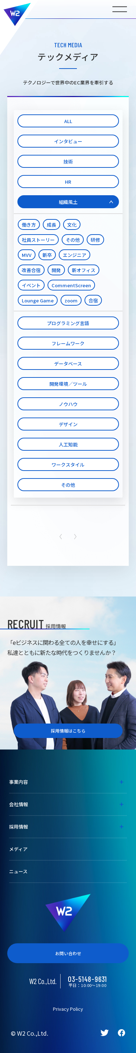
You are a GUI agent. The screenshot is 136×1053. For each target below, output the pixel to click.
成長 (51, 224)
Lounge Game (38, 300)
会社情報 (18, 804)
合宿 (93, 300)
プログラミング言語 (68, 323)
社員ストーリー (38, 239)
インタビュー (68, 141)
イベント (31, 285)
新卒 (47, 255)
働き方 (29, 224)
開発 (56, 270)
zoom (71, 300)
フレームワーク (68, 343)
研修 (95, 239)
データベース (68, 363)
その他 (73, 239)
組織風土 (68, 201)
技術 (68, 161)
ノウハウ (68, 404)
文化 (72, 224)
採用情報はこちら (68, 731)
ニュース (18, 871)
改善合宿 (31, 270)
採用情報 (18, 826)
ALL (68, 121)
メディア (18, 849)
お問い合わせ (68, 953)
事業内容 (18, 781)
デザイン (68, 424)
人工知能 (68, 444)
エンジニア (74, 255)
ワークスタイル (68, 464)
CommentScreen (71, 285)
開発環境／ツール (68, 383)
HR (68, 181)
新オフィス (83, 270)
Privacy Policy (68, 1008)
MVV (27, 255)
